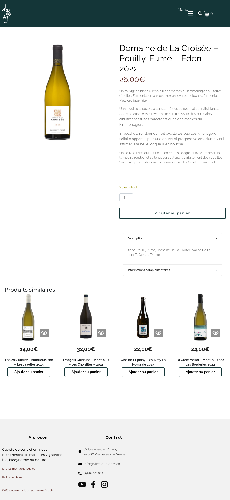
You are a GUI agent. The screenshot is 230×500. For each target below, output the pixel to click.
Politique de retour (15, 477)
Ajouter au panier (172, 213)
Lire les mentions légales (18, 468)
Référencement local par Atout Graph (27, 490)
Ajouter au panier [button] (29, 372)
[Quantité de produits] (126, 197)
